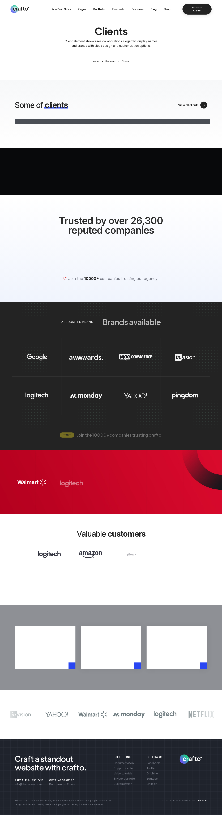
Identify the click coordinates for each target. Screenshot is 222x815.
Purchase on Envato (62, 784)
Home (96, 61)
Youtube (152, 778)
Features (137, 9)
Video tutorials (123, 773)
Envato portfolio (124, 778)
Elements (118, 9)
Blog (154, 9)
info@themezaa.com (28, 784)
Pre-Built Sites (61, 9)
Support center (124, 768)
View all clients (192, 105)
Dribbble (152, 773)
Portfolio (99, 9)
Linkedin (152, 784)
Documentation (124, 763)
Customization (123, 784)
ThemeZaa (201, 800)
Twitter (151, 768)
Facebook (153, 763)
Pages (82, 9)
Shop (167, 9)
